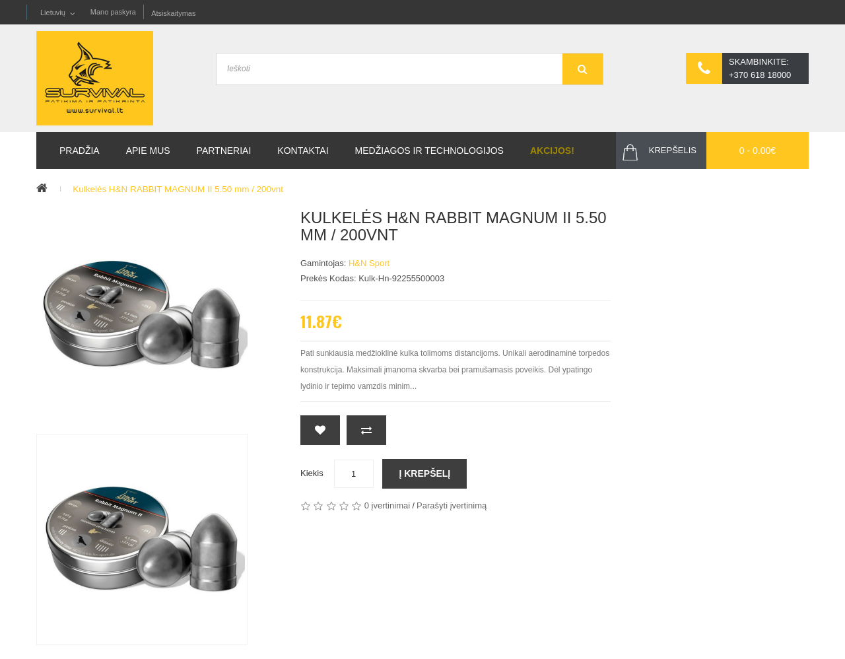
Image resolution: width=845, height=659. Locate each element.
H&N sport (369, 264)
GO (582, 69)
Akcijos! (552, 151)
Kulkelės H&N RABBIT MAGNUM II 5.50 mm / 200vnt (182, 189)
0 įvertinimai (387, 506)
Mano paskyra (113, 13)
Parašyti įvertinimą (452, 506)
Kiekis (311, 474)
